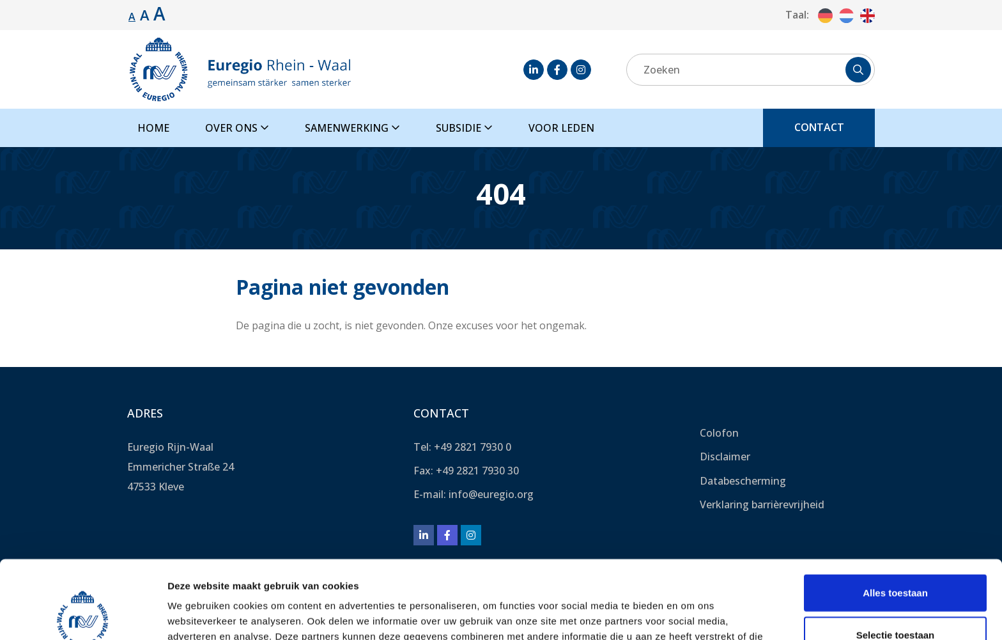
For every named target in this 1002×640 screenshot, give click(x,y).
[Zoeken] (750, 70)
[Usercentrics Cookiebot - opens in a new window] (83, 615)
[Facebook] (557, 69)
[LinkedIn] (533, 69)
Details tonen (690, 614)
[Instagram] (581, 69)
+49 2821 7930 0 (472, 447)
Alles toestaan (895, 514)
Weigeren (895, 598)
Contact (819, 127)
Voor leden (561, 128)
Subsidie (464, 128)
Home (153, 128)
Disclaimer (725, 456)
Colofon (719, 433)
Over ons (237, 128)
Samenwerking (352, 128)
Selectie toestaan (895, 556)
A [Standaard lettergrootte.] (131, 17)
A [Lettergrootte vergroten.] (145, 15)
